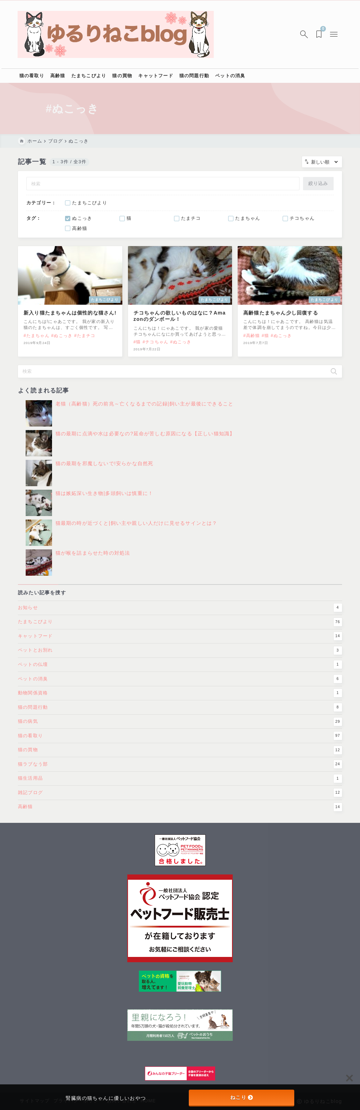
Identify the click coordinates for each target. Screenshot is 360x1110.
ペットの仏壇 (180, 674)
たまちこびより (180, 632)
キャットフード (180, 646)
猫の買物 (180, 759)
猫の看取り (180, 745)
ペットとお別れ (180, 660)
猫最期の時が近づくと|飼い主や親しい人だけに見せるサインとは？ (137, 528)
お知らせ (180, 617)
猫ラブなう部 (180, 774)
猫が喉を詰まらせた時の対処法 (93, 558)
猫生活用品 (180, 788)
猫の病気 (180, 731)
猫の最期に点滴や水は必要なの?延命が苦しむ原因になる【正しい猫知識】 (145, 439)
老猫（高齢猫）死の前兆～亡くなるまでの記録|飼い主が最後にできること (145, 409)
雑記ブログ (180, 802)
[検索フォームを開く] (304, 34)
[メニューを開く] (334, 34)
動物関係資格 (180, 703)
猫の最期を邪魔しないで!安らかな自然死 (105, 468)
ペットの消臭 (180, 689)
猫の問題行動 (180, 717)
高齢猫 (180, 816)
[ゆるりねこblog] (116, 34)
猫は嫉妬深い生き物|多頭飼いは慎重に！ (105, 498)
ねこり (241, 1097)
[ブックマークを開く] (320, 34)
